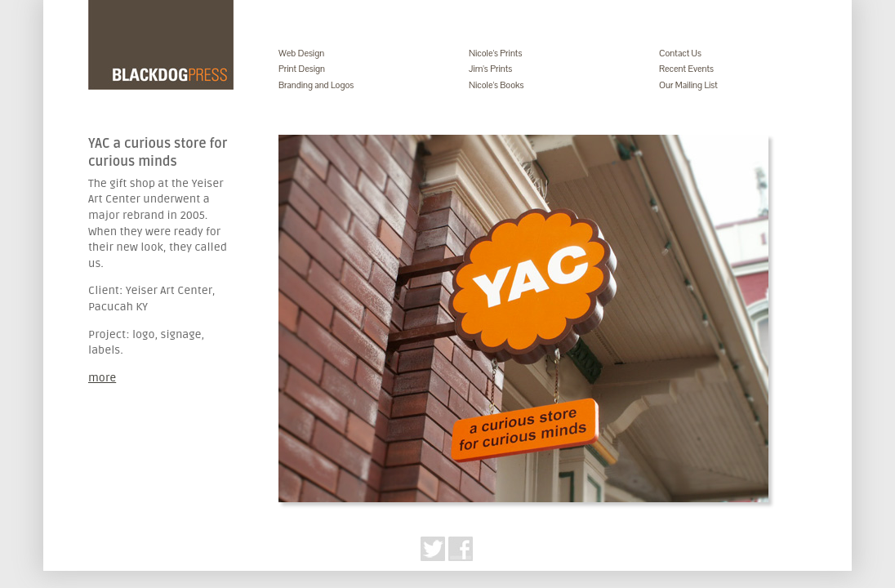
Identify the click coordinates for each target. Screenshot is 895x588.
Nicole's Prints (495, 53)
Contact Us (680, 53)
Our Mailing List (688, 85)
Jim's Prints (490, 68)
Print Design (301, 68)
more (102, 378)
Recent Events (686, 68)
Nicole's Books (496, 85)
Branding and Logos (316, 85)
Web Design (301, 53)
